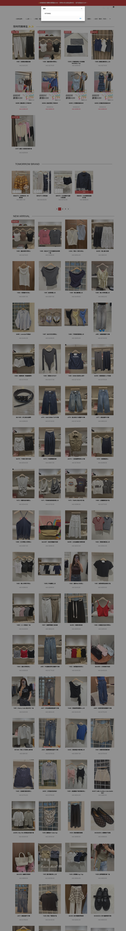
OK (80, 18)
